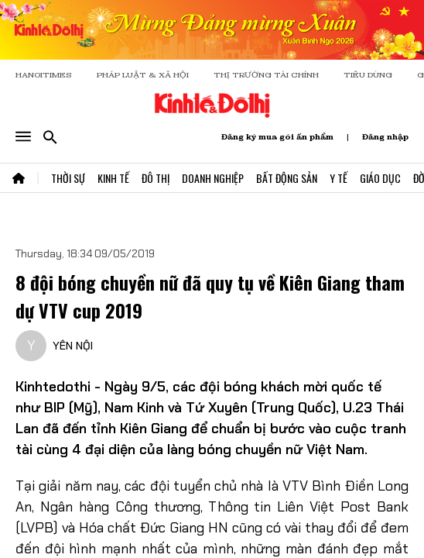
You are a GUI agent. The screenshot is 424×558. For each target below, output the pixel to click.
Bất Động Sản (286, 178)
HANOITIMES (43, 75)
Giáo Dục (380, 178)
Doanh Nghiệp (213, 178)
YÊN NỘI (73, 346)
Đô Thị (155, 178)
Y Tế (338, 178)
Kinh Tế (113, 178)
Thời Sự (68, 178)
